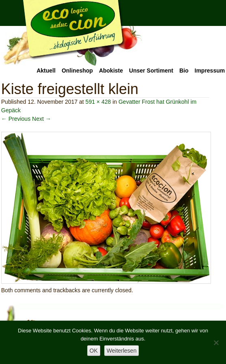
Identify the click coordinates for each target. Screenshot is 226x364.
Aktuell (46, 70)
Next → (41, 119)
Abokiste (111, 70)
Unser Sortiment (151, 70)
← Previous (15, 119)
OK (94, 350)
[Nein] (216, 342)
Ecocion (71, 33)
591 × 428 (98, 101)
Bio (184, 70)
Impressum (210, 70)
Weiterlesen (122, 350)
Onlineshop (77, 70)
